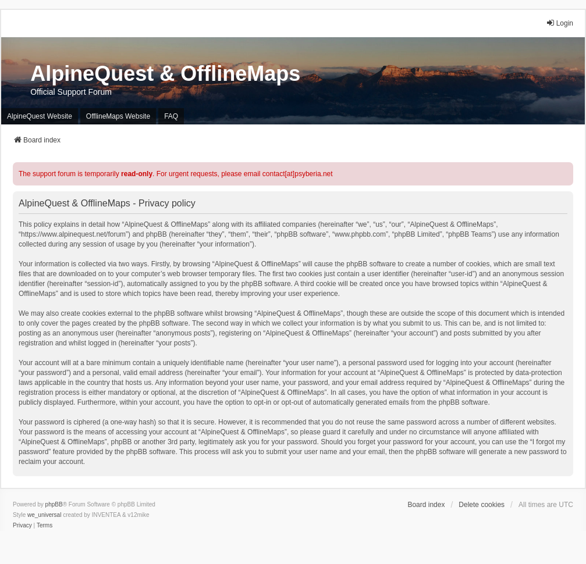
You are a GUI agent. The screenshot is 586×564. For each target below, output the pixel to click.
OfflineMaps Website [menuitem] (118, 116)
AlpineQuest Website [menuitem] (39, 116)
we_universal (44, 515)
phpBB (54, 504)
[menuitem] (22, 525)
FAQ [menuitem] (171, 116)
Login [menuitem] (559, 23)
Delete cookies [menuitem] (482, 505)
